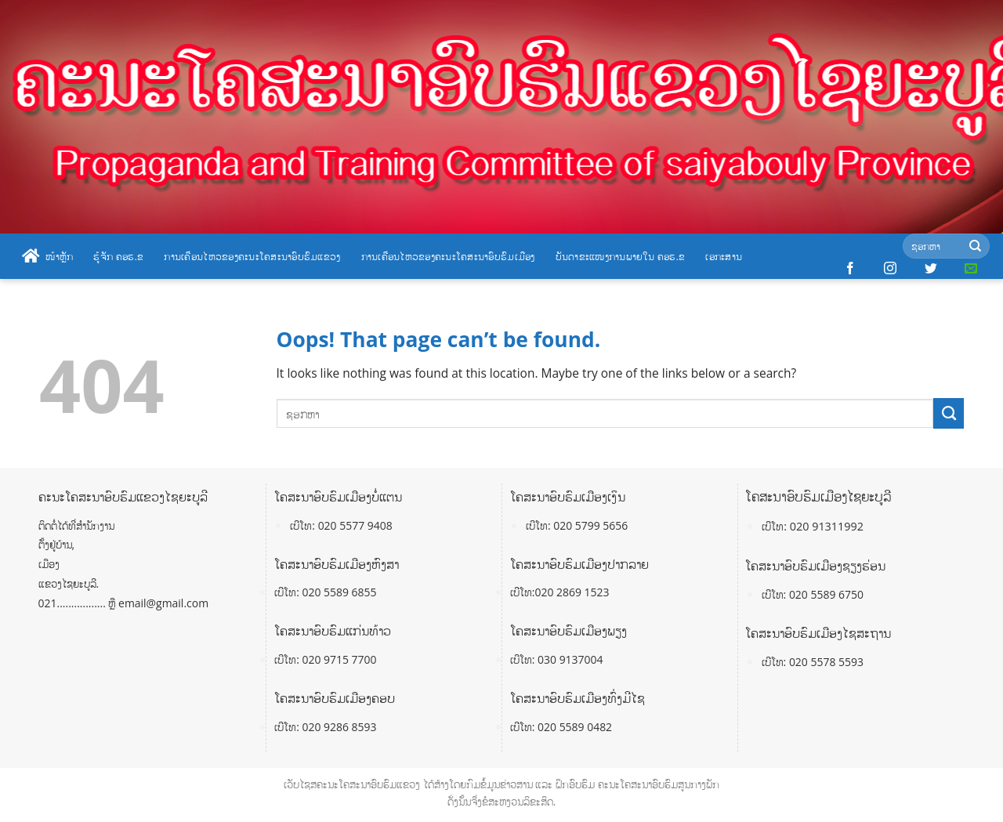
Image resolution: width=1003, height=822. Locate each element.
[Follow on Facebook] (850, 269)
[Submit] (975, 246)
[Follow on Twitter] (930, 269)
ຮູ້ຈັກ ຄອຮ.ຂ (118, 256)
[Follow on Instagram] (890, 269)
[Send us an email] (970, 269)
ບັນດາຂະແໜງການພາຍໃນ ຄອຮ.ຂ (621, 256)
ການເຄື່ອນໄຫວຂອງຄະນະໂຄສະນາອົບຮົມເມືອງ (448, 256)
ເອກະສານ (723, 256)
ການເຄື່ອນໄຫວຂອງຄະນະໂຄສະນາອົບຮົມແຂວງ (252, 256)
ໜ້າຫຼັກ (47, 256)
